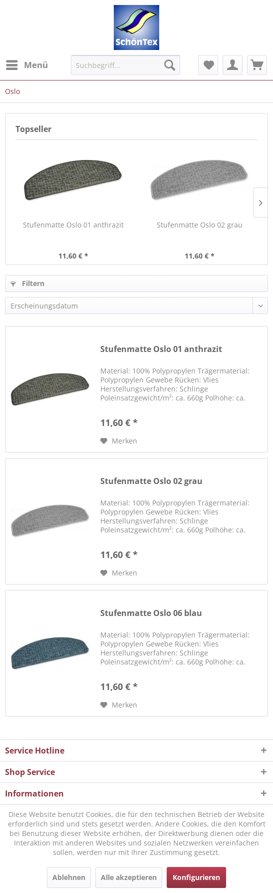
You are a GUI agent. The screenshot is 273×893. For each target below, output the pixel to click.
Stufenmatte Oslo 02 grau (200, 225)
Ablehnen (68, 877)
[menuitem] (26, 65)
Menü (27, 63)
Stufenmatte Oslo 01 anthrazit (73, 225)
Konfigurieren (196, 877)
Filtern (27, 283)
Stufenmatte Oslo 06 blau (151, 613)
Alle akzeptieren (129, 877)
